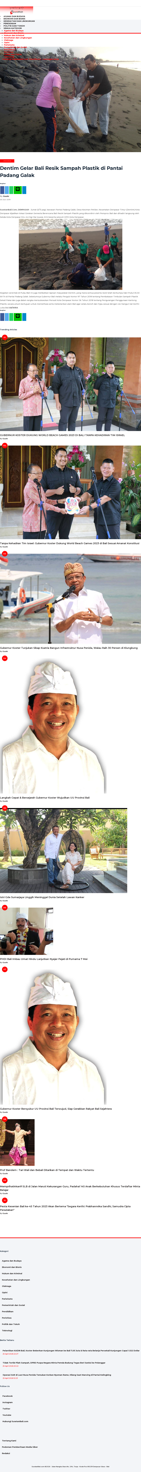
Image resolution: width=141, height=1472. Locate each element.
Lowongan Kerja (50, 59)
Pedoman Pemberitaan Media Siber (20, 1447)
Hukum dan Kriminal (14, 35)
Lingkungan (7, 161)
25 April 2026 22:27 (10, 1354)
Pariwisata (9, 45)
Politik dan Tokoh (13, 54)
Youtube (6, 1415)
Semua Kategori (13, 28)
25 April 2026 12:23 (10, 1378)
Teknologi (9, 57)
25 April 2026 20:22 (10, 1366)
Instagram (7, 1402)
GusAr (6, 196)
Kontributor (35, 59)
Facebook (7, 1396)
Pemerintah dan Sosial (15, 47)
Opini (6, 42)
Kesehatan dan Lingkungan (19, 21)
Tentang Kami (9, 1441)
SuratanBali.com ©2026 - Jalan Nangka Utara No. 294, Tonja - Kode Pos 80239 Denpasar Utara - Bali (70, 1467)
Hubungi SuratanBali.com (15, 59)
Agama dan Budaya (13, 30)
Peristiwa (8, 52)
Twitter (6, 1409)
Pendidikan (9, 49)
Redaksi (6, 1453)
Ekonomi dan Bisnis (14, 33)
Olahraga (8, 40)
